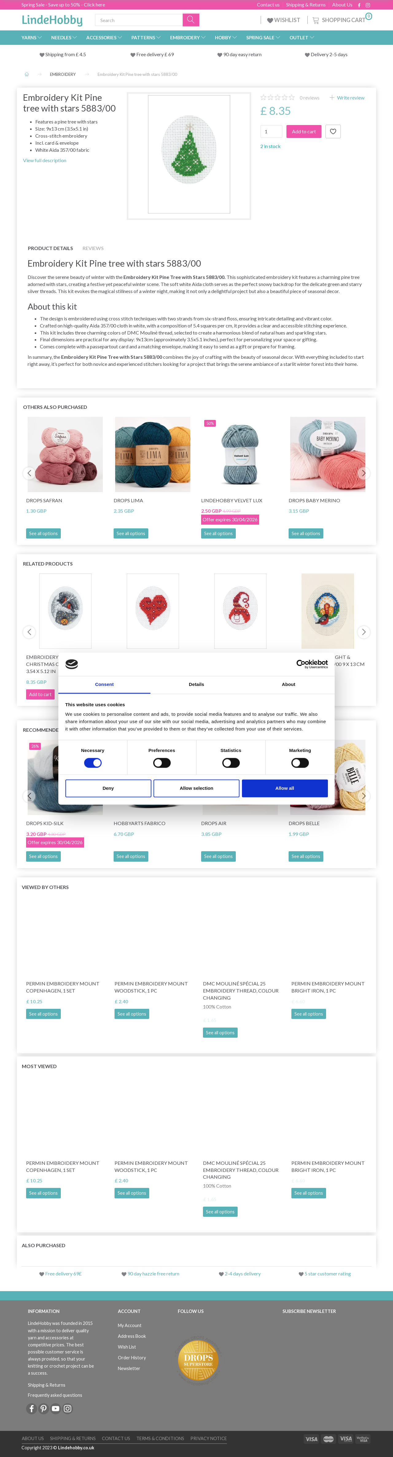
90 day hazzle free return (153, 1273)
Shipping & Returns (306, 4)
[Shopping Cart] (342, 19)
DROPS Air (213, 823)
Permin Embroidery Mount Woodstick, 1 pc (151, 987)
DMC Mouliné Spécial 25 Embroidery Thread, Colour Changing (240, 991)
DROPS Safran (44, 500)
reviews (310, 97)
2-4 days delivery (243, 1273)
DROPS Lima (128, 500)
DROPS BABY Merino (314, 500)
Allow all (284, 788)
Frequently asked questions (55, 1395)
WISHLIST (284, 20)
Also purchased (43, 1245)
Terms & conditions (160, 1438)
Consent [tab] (104, 684)
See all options (43, 533)
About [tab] (288, 684)
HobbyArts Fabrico (139, 823)
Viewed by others (45, 887)
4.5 (82, 54)
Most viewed (39, 1066)
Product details (50, 248)
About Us (342, 4)
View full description (44, 160)
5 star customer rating (328, 1273)
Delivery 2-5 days (329, 54)
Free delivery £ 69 (155, 54)
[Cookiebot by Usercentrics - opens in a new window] (301, 664)
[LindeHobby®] (52, 18)
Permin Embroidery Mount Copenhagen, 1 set (62, 987)
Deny (108, 788)
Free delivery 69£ (63, 1273)
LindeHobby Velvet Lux (231, 500)
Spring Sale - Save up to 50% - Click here (63, 4)
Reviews (93, 248)
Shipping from (60, 54)
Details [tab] (196, 684)
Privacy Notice (208, 1438)
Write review (350, 97)
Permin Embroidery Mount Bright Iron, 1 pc (328, 987)
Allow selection (196, 788)
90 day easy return (242, 54)
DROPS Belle (304, 823)
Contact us (268, 4)
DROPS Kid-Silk (45, 823)
